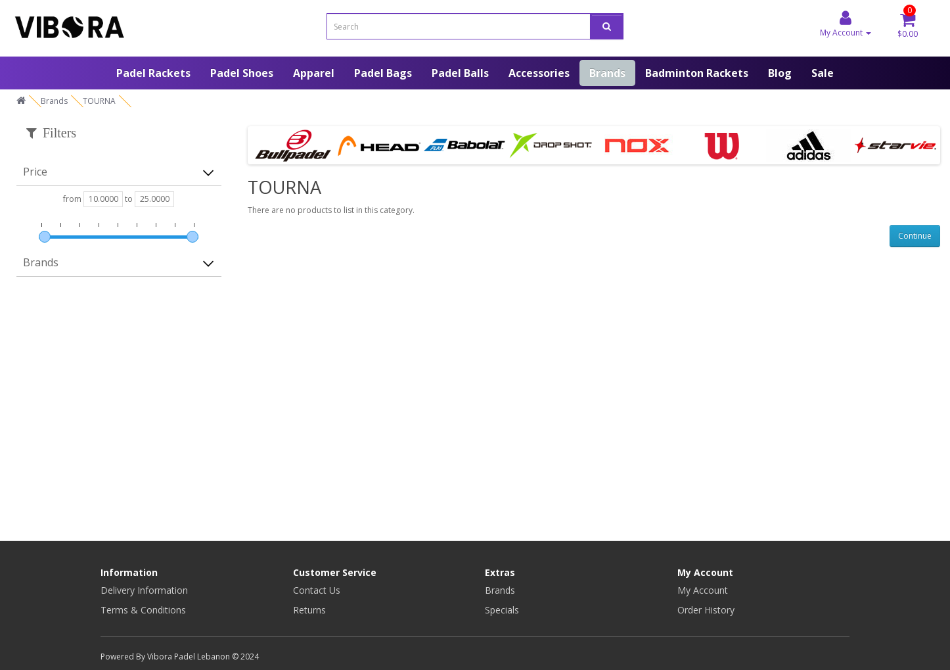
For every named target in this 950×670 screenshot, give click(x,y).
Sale (822, 73)
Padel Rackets (153, 73)
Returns (309, 610)
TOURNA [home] (99, 101)
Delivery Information (144, 590)
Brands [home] (54, 101)
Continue (915, 235)
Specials (502, 610)
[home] (21, 101)
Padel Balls (460, 73)
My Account (702, 590)
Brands (607, 73)
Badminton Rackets (696, 73)
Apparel (313, 73)
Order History (706, 610)
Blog (780, 73)
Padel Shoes (241, 73)
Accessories (539, 73)
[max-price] (154, 199)
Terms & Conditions (143, 610)
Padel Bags (383, 73)
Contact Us (316, 590)
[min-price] (103, 199)
